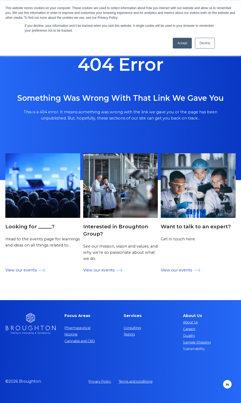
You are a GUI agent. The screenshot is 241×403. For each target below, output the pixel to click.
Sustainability (194, 349)
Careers (189, 329)
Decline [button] (205, 43)
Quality (189, 336)
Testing (129, 334)
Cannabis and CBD (79, 341)
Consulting (132, 328)
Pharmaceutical (77, 328)
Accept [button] (182, 43)
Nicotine (71, 334)
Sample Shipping (197, 342)
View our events (25, 270)
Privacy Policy (100, 381)
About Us (190, 322)
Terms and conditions (135, 381)
